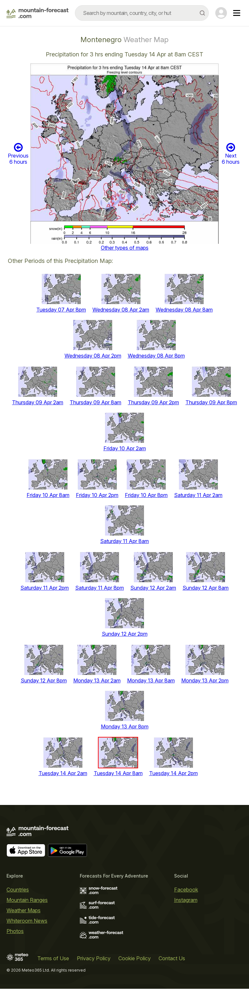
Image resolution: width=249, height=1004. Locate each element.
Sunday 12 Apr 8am (206, 588)
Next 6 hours (231, 153)
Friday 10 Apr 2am (124, 448)
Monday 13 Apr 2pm (205, 680)
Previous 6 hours (18, 153)
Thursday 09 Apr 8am (95, 402)
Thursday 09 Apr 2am (37, 402)
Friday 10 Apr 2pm (97, 495)
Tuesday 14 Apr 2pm (173, 773)
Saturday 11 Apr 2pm (44, 588)
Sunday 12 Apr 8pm (44, 680)
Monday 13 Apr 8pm (124, 726)
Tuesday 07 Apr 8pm (61, 309)
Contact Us (172, 958)
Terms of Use (53, 958)
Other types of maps (124, 247)
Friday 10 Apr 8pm (146, 495)
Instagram (185, 900)
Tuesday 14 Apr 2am (63, 773)
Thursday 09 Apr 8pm (211, 402)
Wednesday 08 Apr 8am (184, 309)
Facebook (186, 889)
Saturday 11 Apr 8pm (99, 588)
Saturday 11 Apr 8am (124, 541)
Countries (17, 889)
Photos (15, 931)
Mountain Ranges (27, 900)
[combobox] (142, 13)
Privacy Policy (94, 958)
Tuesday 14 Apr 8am (118, 773)
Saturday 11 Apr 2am (198, 495)
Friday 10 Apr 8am (48, 495)
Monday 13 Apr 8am (151, 680)
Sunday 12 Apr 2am (153, 588)
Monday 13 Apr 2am (97, 680)
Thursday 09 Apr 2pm (153, 402)
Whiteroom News (26, 920)
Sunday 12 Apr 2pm (125, 634)
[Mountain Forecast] (37, 13)
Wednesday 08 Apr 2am (120, 309)
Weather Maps (23, 910)
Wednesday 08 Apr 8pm (156, 355)
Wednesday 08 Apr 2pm (93, 355)
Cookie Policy (134, 958)
